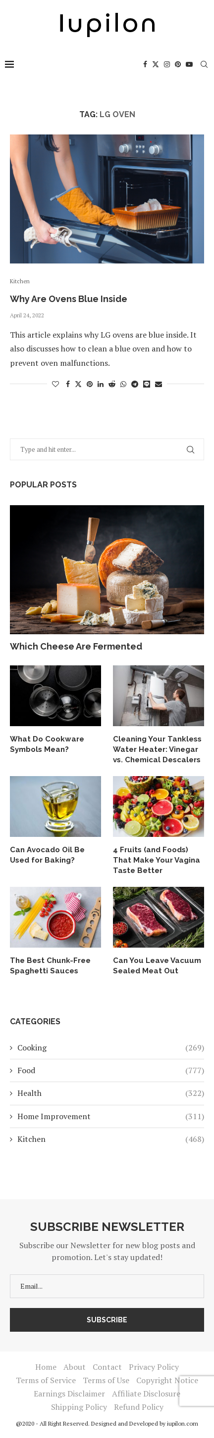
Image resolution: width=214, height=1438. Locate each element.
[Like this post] (55, 384)
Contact (107, 1366)
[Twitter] (155, 64)
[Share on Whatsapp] (123, 384)
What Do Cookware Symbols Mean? (47, 744)
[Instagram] (167, 64)
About (74, 1366)
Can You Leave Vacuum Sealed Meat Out (157, 965)
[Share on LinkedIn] (101, 384)
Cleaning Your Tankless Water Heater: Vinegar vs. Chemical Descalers (157, 749)
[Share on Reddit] (111, 384)
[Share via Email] (158, 384)
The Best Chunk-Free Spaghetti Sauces (50, 965)
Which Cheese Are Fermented (76, 646)
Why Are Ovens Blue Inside (68, 299)
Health (110, 1093)
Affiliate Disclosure (146, 1393)
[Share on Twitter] (78, 384)
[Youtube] (189, 64)
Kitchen (110, 1138)
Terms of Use (106, 1380)
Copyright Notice (167, 1380)
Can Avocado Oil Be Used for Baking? (47, 855)
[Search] (204, 64)
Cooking (110, 1047)
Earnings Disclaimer (69, 1393)
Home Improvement (110, 1116)
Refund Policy (138, 1406)
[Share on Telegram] (134, 384)
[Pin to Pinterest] (90, 384)
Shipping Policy (79, 1406)
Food (110, 1070)
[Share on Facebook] (68, 384)
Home (45, 1366)
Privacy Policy (154, 1366)
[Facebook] (145, 64)
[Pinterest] (178, 64)
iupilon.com (182, 1423)
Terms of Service (46, 1380)
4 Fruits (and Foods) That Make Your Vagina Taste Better (156, 860)
